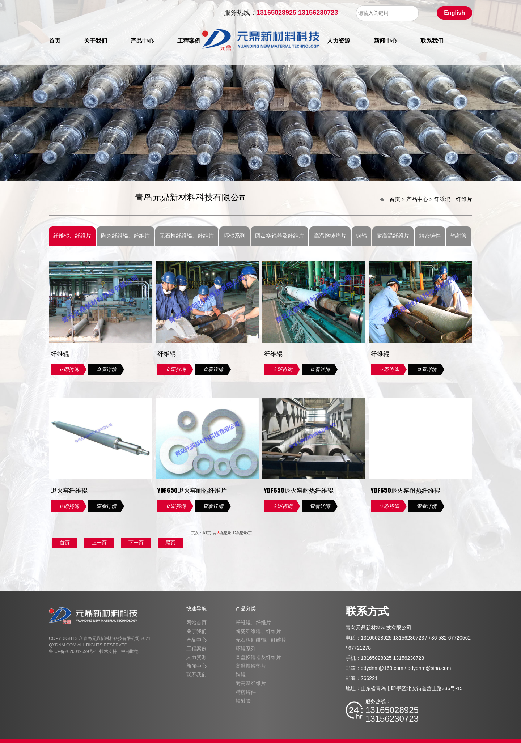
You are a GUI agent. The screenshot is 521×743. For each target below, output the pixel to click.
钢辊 (361, 236)
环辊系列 (234, 236)
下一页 (136, 542)
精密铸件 (430, 236)
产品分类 (246, 608)
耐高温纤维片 (393, 236)
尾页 (170, 542)
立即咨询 (69, 369)
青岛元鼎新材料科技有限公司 (191, 198)
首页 (54, 45)
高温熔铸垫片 (330, 236)
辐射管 (458, 236)
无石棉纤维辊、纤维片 (187, 236)
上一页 (99, 542)
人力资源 (338, 45)
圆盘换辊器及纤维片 (279, 236)
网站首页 (196, 622)
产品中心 (142, 45)
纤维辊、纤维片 (453, 199)
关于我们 (95, 45)
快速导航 (196, 608)
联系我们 (432, 45)
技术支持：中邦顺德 (119, 651)
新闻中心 (385, 45)
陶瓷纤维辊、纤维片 (125, 236)
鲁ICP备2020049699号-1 (73, 651)
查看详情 (106, 369)
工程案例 (188, 45)
